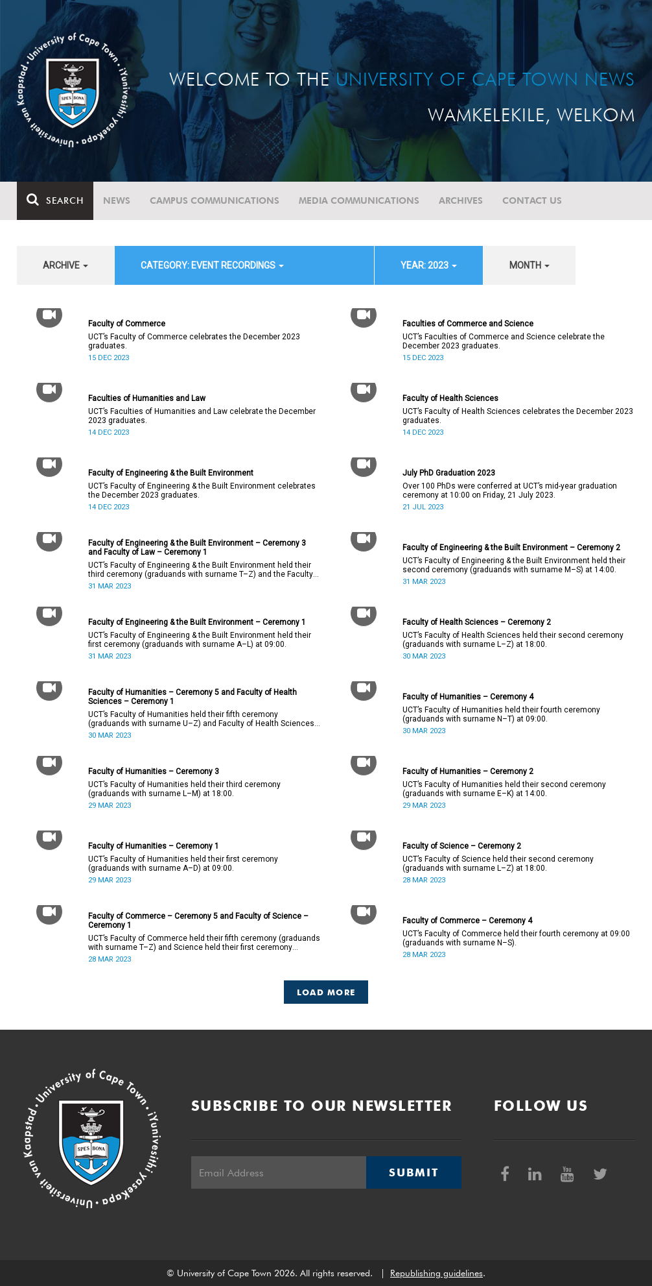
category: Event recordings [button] (212, 265)
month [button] (529, 265)
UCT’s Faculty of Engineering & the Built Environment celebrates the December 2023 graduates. (202, 490)
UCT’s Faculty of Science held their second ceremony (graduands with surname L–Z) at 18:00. (498, 864)
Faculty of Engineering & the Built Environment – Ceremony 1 (197, 622)
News (116, 200)
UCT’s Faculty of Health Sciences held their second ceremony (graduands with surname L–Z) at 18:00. (512, 640)
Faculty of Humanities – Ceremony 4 (467, 696)
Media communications (359, 200)
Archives (461, 200)
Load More (326, 992)
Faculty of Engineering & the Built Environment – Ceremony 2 (511, 547)
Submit (413, 1172)
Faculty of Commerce (126, 323)
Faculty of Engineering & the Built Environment (170, 473)
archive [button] (65, 265)
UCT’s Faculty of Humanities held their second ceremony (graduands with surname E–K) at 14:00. (504, 789)
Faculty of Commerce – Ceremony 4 (467, 920)
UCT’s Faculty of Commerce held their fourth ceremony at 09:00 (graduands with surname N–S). (516, 938)
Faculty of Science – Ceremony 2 (461, 846)
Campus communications (214, 200)
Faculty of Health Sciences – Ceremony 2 (476, 622)
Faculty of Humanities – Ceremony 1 (153, 846)
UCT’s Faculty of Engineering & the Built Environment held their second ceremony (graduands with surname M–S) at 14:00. (513, 565)
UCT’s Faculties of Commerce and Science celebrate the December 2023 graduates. (503, 341)
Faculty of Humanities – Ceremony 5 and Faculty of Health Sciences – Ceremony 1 (192, 697)
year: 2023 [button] (429, 265)
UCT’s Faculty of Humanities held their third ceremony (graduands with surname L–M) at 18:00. (184, 789)
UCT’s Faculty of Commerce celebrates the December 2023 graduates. (194, 341)
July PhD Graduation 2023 (448, 473)
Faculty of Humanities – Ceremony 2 (467, 771)
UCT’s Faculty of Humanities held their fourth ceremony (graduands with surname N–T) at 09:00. (501, 714)
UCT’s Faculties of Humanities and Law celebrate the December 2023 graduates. (202, 416)
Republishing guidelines (436, 1273)
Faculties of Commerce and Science (467, 323)
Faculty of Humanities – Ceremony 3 (153, 771)
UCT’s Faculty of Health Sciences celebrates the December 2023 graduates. (517, 416)
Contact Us (532, 200)
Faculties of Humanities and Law (146, 398)
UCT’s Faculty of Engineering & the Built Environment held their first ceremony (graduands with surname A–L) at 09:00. (199, 640)
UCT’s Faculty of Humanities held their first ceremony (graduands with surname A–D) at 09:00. (183, 864)
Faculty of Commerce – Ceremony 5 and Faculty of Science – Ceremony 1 (198, 921)
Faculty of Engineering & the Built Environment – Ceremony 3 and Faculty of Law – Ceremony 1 (197, 548)
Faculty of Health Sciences (450, 398)
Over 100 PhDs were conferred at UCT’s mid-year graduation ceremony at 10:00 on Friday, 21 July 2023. (509, 490)
